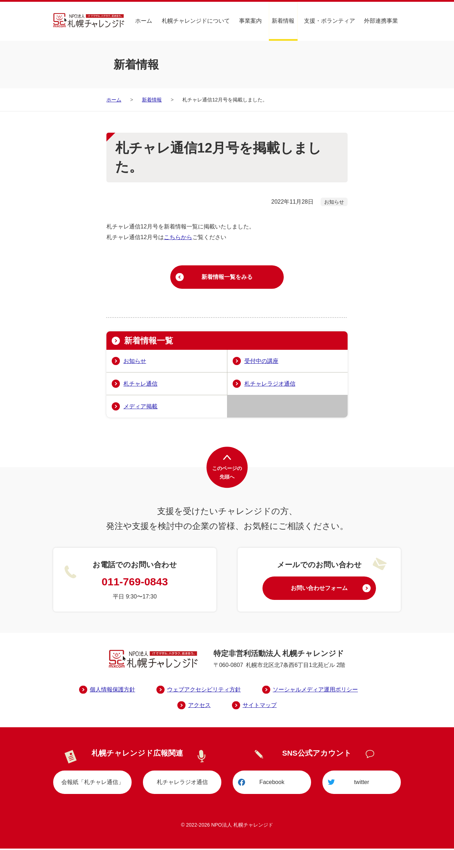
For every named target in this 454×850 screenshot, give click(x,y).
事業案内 (251, 20)
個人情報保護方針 (112, 690)
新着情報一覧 (149, 341)
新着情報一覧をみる (227, 277)
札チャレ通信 (140, 384)
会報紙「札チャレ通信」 (92, 783)
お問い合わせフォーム (319, 589)
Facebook (271, 783)
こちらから (178, 237)
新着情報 (283, 20)
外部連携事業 (381, 20)
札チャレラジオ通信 (269, 384)
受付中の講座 (261, 362)
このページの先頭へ (227, 474)
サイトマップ (260, 706)
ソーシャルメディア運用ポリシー (315, 690)
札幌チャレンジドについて (196, 20)
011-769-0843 (135, 582)
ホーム (144, 20)
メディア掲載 (140, 407)
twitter (361, 783)
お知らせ (134, 362)
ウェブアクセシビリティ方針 (204, 690)
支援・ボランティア (329, 20)
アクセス (199, 706)
